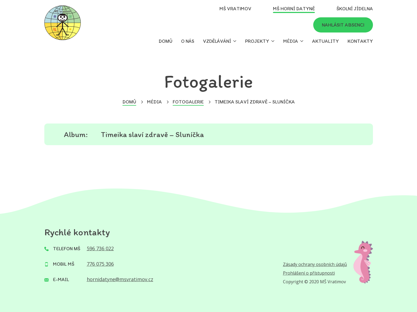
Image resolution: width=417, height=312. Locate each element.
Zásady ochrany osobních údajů (315, 264)
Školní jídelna (354, 9)
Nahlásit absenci (343, 25)
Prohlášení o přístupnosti (309, 273)
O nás (187, 41)
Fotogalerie (188, 102)
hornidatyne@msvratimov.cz (120, 279)
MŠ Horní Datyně (294, 9)
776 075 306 (100, 264)
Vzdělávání (217, 41)
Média (290, 41)
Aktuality (325, 41)
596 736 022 (100, 248)
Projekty (257, 41)
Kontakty (360, 41)
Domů (165, 41)
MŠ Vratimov (235, 9)
